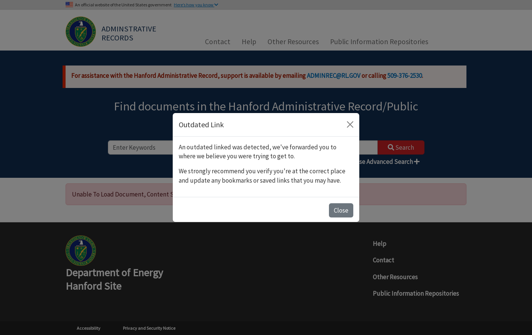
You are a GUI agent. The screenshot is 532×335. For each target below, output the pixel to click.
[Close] (350, 124)
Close (341, 210)
